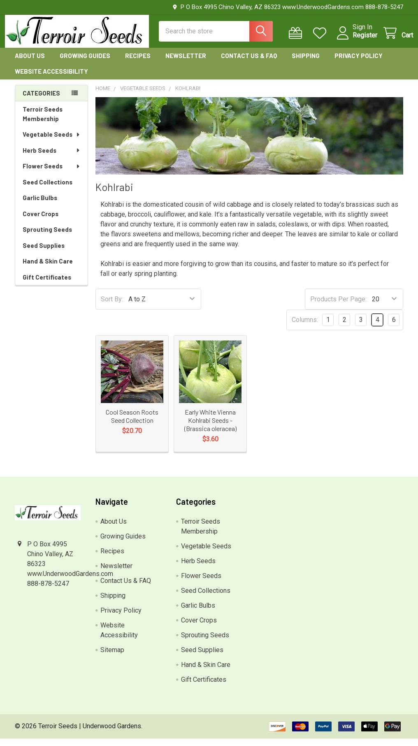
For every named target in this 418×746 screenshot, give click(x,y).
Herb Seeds (52, 157)
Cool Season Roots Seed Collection (132, 423)
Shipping (306, 63)
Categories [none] (41, 100)
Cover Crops (40, 221)
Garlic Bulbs (40, 205)
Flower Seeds (52, 173)
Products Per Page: (338, 306)
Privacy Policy (358, 63)
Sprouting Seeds (47, 236)
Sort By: (112, 306)
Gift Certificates (47, 284)
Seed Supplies (44, 252)
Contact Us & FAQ (249, 63)
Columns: (305, 327)
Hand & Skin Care (48, 268)
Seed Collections (47, 189)
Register (355, 40)
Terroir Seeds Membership (43, 121)
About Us (30, 63)
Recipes (138, 63)
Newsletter (185, 63)
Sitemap (112, 657)
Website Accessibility (51, 78)
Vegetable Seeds (52, 141)
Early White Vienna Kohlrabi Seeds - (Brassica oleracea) (210, 427)
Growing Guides (85, 63)
